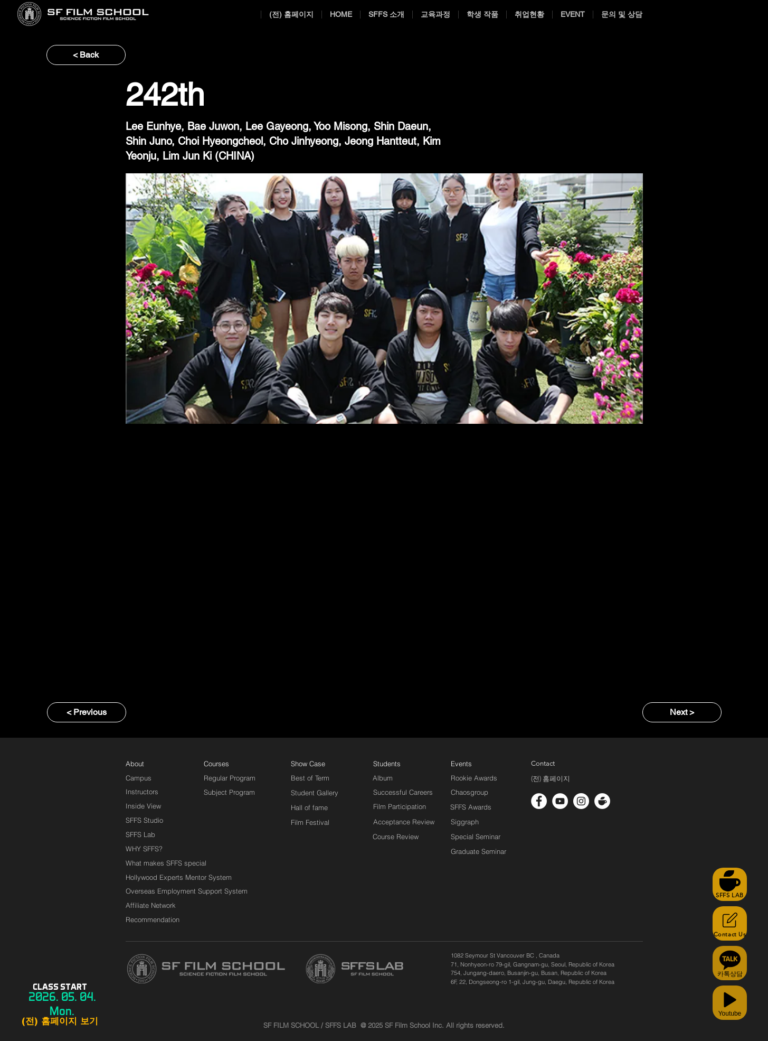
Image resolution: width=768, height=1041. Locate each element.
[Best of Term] (310, 777)
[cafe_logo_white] (602, 801)
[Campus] (138, 777)
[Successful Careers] (403, 792)
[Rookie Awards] (474, 777)
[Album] (401, 777)
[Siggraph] (465, 821)
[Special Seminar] (475, 836)
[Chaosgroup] (470, 792)
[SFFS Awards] (471, 806)
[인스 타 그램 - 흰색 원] (581, 801)
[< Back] (86, 55)
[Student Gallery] (314, 792)
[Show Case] (314, 763)
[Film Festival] (310, 822)
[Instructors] (142, 791)
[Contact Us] (730, 923)
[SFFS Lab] (140, 834)
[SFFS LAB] (730, 884)
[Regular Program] (229, 777)
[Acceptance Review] (405, 821)
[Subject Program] (229, 792)
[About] (135, 763)
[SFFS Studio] (144, 820)
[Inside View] (144, 805)
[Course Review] (405, 836)
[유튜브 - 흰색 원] (560, 801)
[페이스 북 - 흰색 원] (539, 801)
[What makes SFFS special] (166, 862)
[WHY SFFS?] (153, 848)
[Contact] (543, 763)
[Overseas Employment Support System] (187, 890)
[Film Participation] (399, 806)
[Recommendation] (153, 919)
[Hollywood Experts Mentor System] (179, 877)
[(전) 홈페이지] (550, 778)
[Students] (387, 763)
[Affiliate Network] (153, 905)
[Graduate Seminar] (479, 851)
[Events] (473, 763)
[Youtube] (730, 1003)
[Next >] (682, 712)
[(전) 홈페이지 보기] (60, 1021)
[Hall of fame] (309, 807)
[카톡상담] (730, 963)
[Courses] (229, 763)
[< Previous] (86, 712)
